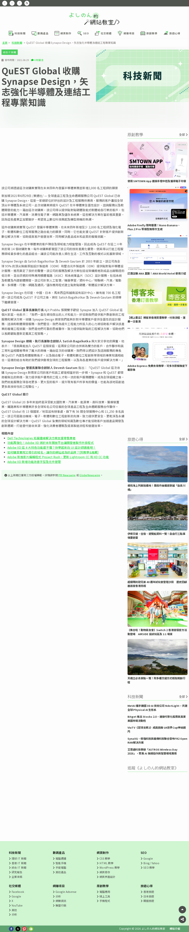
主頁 (4, 43)
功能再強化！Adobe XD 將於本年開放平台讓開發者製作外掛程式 (50, 442)
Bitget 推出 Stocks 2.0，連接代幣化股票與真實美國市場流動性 (157, 719)
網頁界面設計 (107, 877)
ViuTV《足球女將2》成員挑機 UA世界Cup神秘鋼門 (157, 729)
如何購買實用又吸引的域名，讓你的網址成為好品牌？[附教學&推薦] (53, 452)
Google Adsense (66, 892)
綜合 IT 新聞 (9, 52)
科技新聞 (17, 43)
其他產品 (61, 872)
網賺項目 (59, 886)
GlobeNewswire (89, 475)
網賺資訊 (61, 901)
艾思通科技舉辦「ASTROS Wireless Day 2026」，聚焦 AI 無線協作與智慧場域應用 (152, 751)
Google (148, 858)
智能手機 (61, 863)
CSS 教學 (104, 858)
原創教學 (103, 886)
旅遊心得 (147, 886)
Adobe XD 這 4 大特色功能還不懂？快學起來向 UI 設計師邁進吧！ (51, 447)
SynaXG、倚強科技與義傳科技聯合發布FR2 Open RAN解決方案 (158, 740)
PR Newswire (67, 475)
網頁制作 (103, 852)
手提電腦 (61, 867)
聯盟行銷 (61, 905)
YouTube (17, 905)
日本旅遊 (148, 896)
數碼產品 (59, 852)
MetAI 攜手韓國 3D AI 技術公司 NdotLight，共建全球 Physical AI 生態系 (157, 708)
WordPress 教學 (109, 867)
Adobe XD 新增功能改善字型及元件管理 (34, 461)
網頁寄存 (104, 872)
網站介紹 (175, 928)
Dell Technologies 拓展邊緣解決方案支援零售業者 (41, 438)
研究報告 (17, 872)
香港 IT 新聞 (19, 863)
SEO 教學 (148, 867)
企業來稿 (17, 877)
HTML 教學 (106, 863)
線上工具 (104, 896)
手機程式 (104, 901)
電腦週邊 (61, 858)
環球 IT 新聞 (19, 858)
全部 (182, 134)
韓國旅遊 (148, 901)
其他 (14, 910)
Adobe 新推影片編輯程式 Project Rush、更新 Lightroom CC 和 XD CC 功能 (58, 457)
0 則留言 (39, 60)
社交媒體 (15, 886)
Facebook (18, 892)
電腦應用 (104, 892)
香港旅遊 (148, 892)
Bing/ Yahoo (151, 863)
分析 (14, 914)
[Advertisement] (63, 157)
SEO (144, 852)
